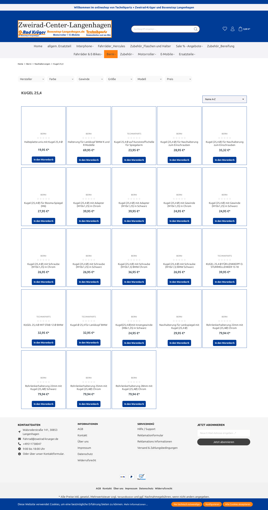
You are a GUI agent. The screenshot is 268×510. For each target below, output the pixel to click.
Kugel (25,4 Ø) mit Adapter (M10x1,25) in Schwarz (134, 205)
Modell (150, 79)
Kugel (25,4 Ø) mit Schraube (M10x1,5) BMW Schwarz (179, 266)
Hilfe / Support (146, 431)
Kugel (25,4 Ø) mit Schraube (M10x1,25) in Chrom (43, 266)
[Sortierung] (224, 99)
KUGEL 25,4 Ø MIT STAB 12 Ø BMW (43, 328)
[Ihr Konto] (231, 29)
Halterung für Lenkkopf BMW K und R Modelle (89, 143)
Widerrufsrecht (87, 463)
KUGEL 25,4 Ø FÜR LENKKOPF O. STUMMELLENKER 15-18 (224, 266)
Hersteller (32, 79)
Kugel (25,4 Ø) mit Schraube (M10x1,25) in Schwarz (89, 266)
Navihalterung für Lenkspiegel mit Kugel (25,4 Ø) (179, 328)
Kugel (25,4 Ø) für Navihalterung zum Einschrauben (179, 143)
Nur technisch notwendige (187, 504)
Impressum (84, 450)
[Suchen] (195, 29)
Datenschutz (85, 456)
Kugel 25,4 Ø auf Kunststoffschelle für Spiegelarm (134, 143)
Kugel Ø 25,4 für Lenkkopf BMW (88, 326)
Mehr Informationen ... (137, 504)
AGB (80, 431)
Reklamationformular (150, 437)
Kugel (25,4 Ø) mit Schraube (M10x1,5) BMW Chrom (134, 266)
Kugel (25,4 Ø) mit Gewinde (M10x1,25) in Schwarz (225, 205)
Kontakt (82, 437)
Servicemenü (147, 426)
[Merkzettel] (222, 29)
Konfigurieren (212, 504)
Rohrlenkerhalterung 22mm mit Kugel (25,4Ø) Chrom (224, 328)
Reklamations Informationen (154, 444)
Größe (120, 79)
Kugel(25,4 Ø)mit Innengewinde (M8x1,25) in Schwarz (134, 328)
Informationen (89, 426)
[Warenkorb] (243, 29)
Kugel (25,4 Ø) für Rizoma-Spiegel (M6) (43, 205)
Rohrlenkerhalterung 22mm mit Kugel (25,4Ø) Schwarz (43, 389)
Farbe (61, 79)
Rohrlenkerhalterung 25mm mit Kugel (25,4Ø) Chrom (88, 389)
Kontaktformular (54, 456)
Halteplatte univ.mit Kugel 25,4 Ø (43, 141)
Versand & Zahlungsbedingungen (157, 450)
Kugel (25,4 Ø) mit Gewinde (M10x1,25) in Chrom (179, 205)
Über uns (83, 444)
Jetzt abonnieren (223, 444)
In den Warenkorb (43, 160)
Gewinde (91, 79)
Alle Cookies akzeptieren (237, 504)
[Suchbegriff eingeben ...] (160, 29)
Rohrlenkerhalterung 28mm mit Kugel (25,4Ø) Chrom (134, 389)
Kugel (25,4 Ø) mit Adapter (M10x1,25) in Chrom (88, 205)
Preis (179, 79)
